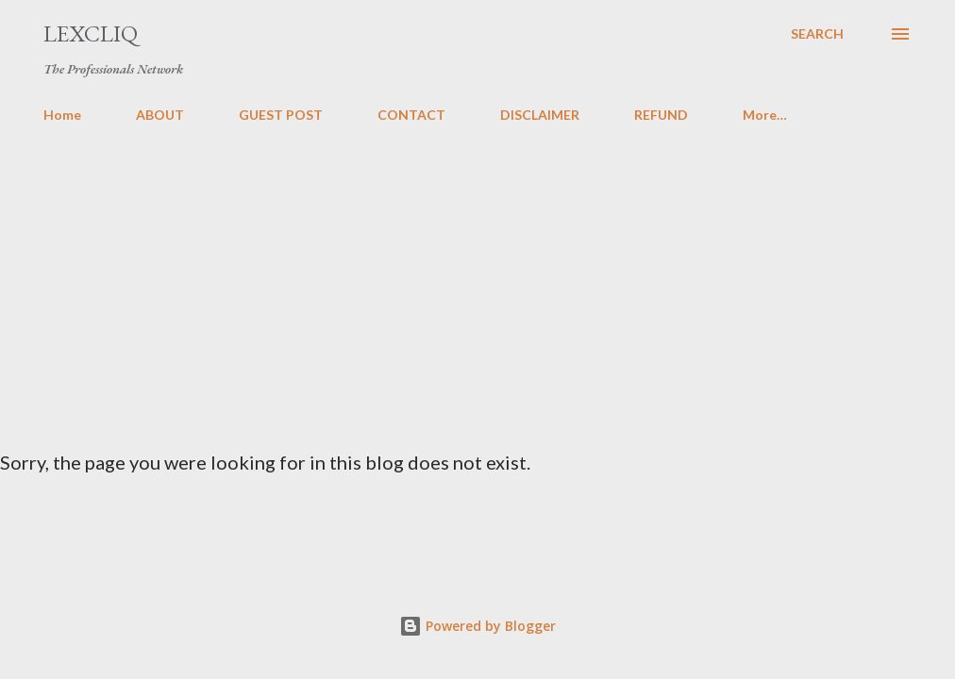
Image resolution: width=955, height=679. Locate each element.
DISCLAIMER (539, 115)
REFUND (661, 115)
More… (765, 115)
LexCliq (90, 33)
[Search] (817, 34)
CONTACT (411, 115)
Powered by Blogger (477, 626)
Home (62, 115)
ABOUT (160, 115)
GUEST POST (281, 115)
